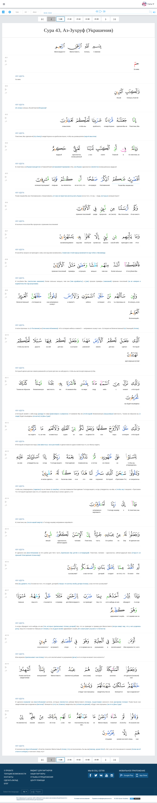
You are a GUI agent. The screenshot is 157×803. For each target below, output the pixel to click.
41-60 (78, 19)
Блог (6, 784)
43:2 (6, 86)
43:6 (6, 203)
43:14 (7, 499)
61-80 (88, 19)
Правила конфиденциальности (102, 799)
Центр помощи (37, 781)
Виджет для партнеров (41, 771)
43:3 (6, 114)
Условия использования (82, 799)
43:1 (6, 57)
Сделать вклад (11, 781)
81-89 (97, 19)
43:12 (7, 423)
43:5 (6, 174)
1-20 (60, 19)
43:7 (6, 231)
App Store (141, 776)
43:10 (7, 335)
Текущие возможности (15, 775)
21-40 (69, 19)
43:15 (7, 529)
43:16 (7, 562)
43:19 (7, 665)
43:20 (7, 712)
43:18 (7, 636)
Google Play (126, 776)
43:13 (7, 452)
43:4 (6, 143)
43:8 (6, 260)
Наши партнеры (37, 775)
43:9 (6, 290)
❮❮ (42, 19)
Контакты (8, 778)
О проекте (8, 771)
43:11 (7, 378)
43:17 (7, 591)
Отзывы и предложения (41, 778)
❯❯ (114, 19)
